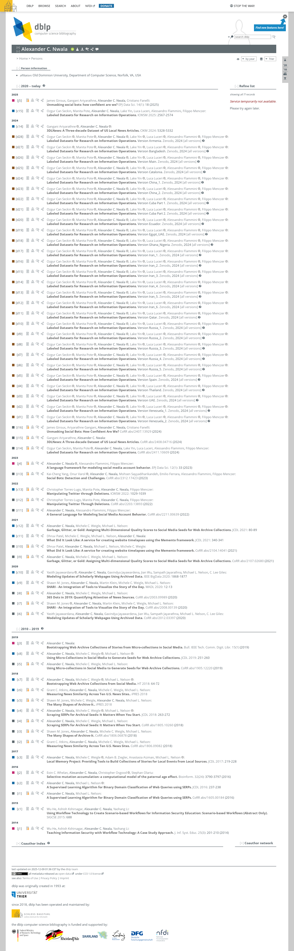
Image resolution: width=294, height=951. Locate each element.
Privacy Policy (49, 878)
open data (64, 873)
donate (106, 6)
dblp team (72, 869)
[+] (242, 843)
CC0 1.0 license (92, 873)
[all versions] (192, 141)
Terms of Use (30, 878)
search (60, 6)
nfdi (88, 6)
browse (44, 6)
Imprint (64, 878)
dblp (30, 6)
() (131, 104)
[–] (18, 68)
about (75, 6)
